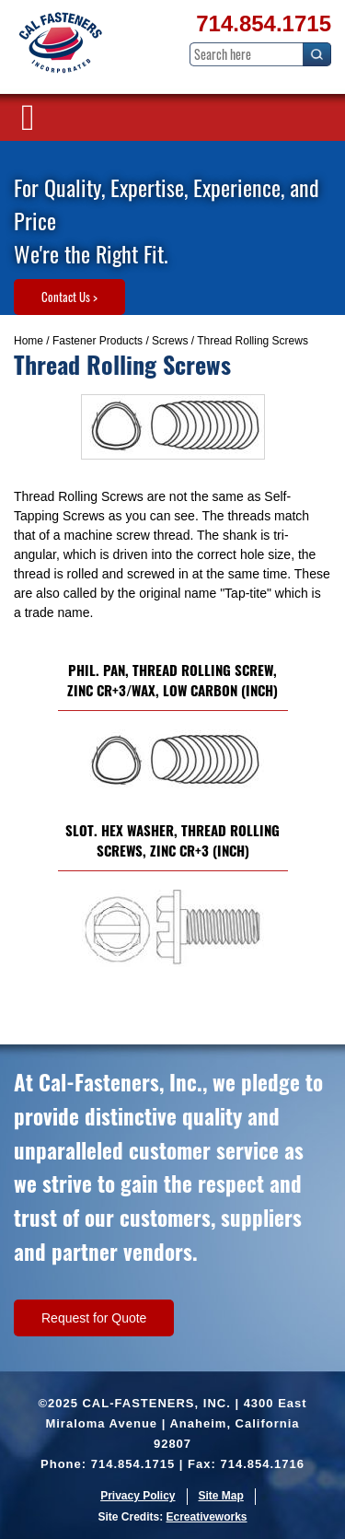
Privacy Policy (137, 1495)
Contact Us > (69, 296)
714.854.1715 (263, 23)
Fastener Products (97, 340)
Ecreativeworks (206, 1516)
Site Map (221, 1495)
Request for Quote (93, 1318)
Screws (170, 340)
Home (28, 340)
